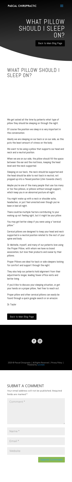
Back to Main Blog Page (50, 43)
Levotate (41, 364)
